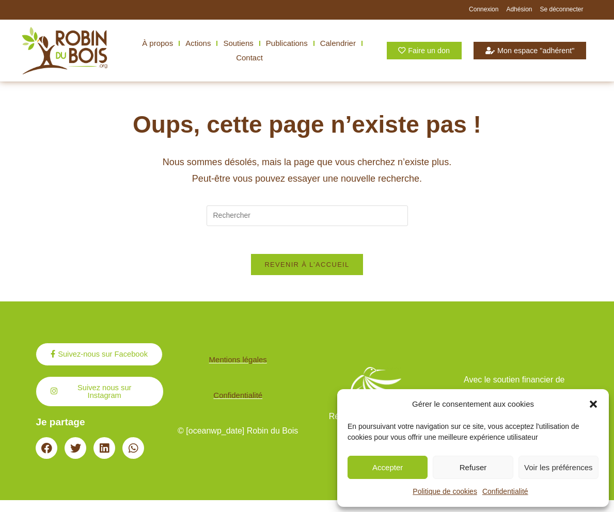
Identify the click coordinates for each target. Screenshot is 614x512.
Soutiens (238, 43)
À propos (157, 43)
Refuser (473, 467)
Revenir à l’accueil (306, 268)
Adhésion (519, 9)
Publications (287, 43)
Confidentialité (505, 491)
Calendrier (338, 43)
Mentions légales (238, 367)
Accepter (387, 467)
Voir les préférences (558, 467)
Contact (249, 57)
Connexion (483, 9)
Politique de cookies (445, 491)
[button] (593, 404)
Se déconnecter (561, 9)
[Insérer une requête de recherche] (307, 215)
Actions (198, 43)
